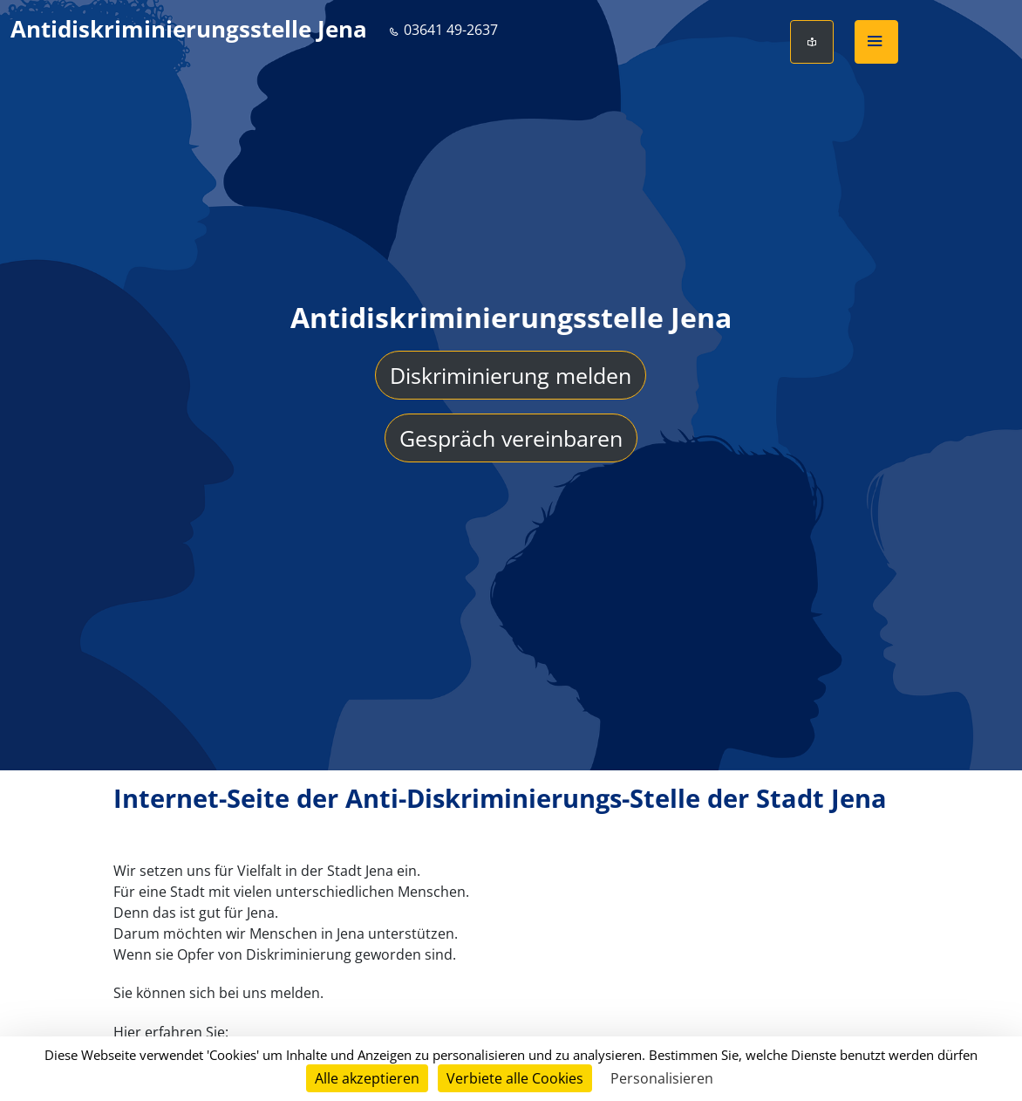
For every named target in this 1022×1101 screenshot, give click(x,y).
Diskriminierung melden (510, 376)
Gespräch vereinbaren (511, 439)
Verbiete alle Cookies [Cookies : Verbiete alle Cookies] (514, 1078)
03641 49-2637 (443, 29)
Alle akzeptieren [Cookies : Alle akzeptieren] (367, 1078)
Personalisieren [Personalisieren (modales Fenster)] (661, 1078)
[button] (876, 42)
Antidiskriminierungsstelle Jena (188, 29)
